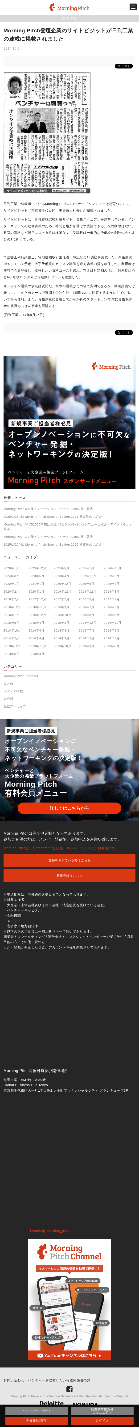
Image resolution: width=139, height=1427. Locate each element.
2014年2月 (86, 638)
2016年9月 (62, 607)
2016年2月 (111, 607)
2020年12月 (62, 583)
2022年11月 (87, 576)
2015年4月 (36, 622)
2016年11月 (37, 607)
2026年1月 (11, 568)
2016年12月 (12, 607)
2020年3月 (111, 583)
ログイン (102, 1420)
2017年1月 (111, 599)
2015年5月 (11, 622)
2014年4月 (36, 638)
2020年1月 (36, 591)
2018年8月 (111, 591)
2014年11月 (112, 622)
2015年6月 (111, 615)
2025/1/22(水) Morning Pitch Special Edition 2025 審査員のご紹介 (53, 544)
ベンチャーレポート (36, 1411)
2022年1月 (11, 583)
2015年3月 (62, 622)
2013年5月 (11, 654)
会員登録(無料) (37, 1420)
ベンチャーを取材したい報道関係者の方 (59, 1380)
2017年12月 (37, 599)
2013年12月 (12, 646)
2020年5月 (86, 583)
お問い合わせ (14, 1380)
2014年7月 (86, 630)
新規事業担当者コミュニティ (102, 1410)
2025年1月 (86, 568)
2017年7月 (62, 599)
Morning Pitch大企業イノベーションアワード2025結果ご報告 (48, 536)
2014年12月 (87, 622)
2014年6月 (111, 630)
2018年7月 (11, 599)
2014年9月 (36, 630)
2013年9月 (86, 646)
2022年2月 (111, 576)
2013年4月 (36, 654)
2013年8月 (111, 646)
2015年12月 (37, 615)
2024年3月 (11, 576)
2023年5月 (36, 576)
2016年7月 (86, 607)
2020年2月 (11, 591)
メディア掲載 (13, 691)
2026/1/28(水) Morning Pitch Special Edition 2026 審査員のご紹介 (53, 516)
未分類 (8, 699)
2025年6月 (62, 568)
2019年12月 (62, 591)
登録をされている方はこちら (69, 860)
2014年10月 (12, 630)
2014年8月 (62, 630)
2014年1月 (111, 638)
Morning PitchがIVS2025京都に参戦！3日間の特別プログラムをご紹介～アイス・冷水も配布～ (68, 526)
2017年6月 (86, 599)
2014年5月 (11, 638)
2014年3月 (62, 638)
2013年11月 (37, 646)
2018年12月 (87, 591)
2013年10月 (62, 646)
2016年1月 (11, 615)
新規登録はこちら (69, 875)
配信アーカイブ (15, 706)
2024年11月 (112, 568)
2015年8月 (86, 615)
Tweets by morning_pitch (49, 1231)
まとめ (8, 683)
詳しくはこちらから (69, 808)
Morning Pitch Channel (21, 676)
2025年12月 (37, 568)
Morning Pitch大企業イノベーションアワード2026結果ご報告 (48, 509)
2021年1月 (36, 583)
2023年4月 (62, 576)
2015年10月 (62, 615)
